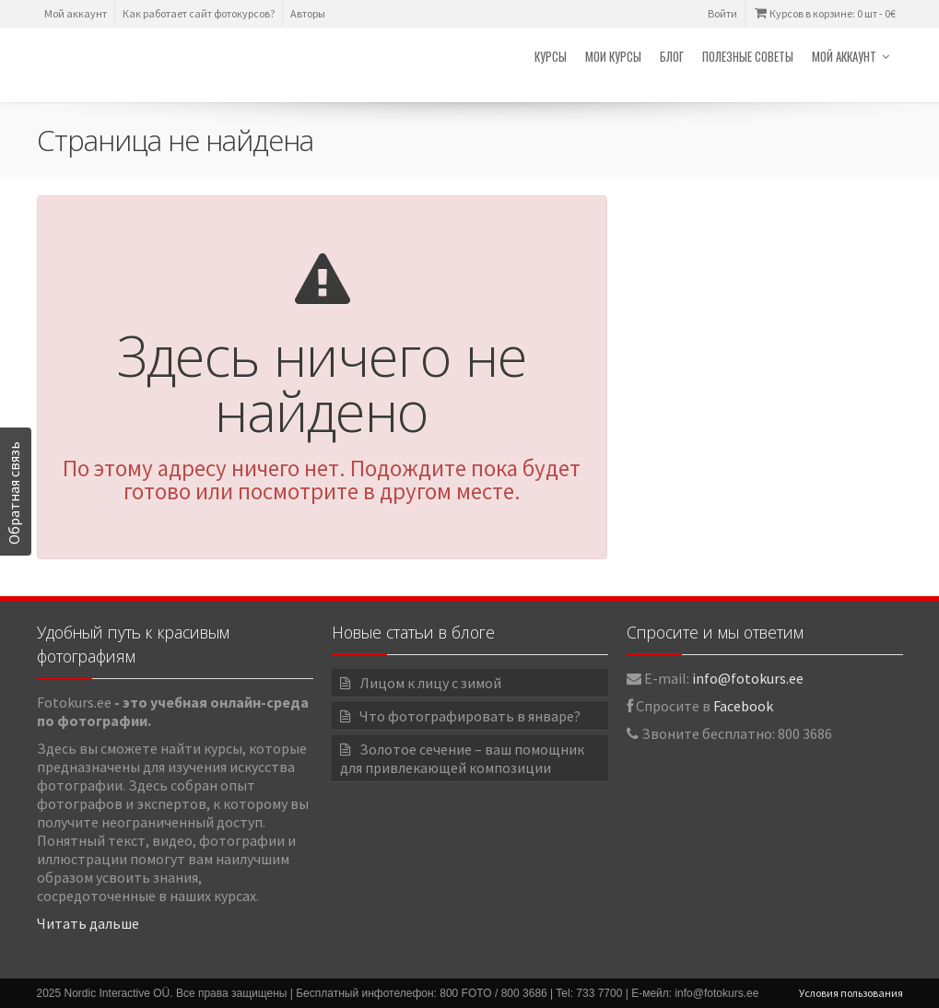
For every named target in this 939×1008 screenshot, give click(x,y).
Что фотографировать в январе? (470, 716)
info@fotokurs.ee (748, 678)
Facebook (743, 706)
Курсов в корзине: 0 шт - (824, 13)
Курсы (550, 56)
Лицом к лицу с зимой (430, 683)
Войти (722, 13)
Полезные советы (747, 56)
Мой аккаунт (75, 13)
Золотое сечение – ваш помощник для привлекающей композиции (462, 758)
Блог (672, 56)
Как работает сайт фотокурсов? (199, 13)
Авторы (307, 13)
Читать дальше (88, 923)
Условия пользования (851, 993)
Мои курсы (613, 56)
